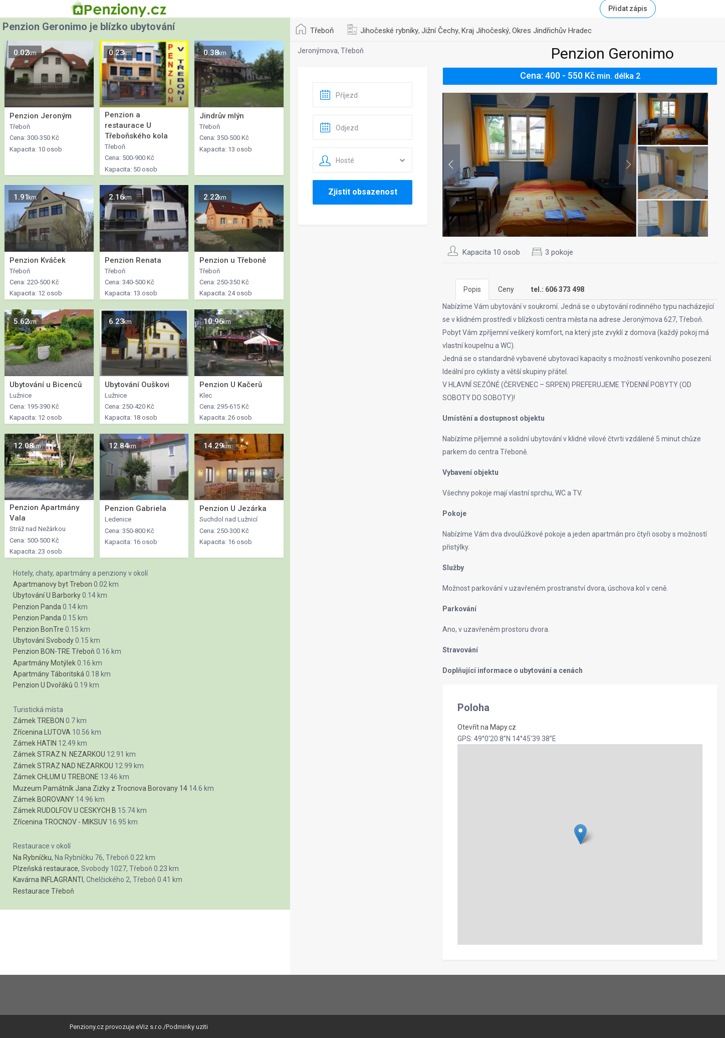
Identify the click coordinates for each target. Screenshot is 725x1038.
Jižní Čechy (439, 30)
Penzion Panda (37, 607)
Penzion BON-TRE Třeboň (54, 651)
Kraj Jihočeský (485, 30)
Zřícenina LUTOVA (42, 732)
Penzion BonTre (38, 629)
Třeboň (322, 30)
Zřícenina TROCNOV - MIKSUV (60, 822)
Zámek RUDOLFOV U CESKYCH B (64, 810)
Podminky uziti (187, 1026)
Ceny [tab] (506, 289)
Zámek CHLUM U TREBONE (56, 777)
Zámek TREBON (38, 721)
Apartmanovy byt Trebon (52, 584)
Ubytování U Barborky (47, 595)
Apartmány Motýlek (44, 663)
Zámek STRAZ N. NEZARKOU (59, 754)
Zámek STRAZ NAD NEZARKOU (63, 766)
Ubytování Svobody (43, 640)
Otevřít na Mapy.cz (486, 727)
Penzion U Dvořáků (43, 685)
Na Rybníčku (32, 857)
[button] (580, 834)
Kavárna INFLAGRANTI (48, 880)
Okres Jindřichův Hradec (552, 30)
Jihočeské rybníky (389, 30)
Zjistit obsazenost (362, 192)
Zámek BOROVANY (43, 799)
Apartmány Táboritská (48, 674)
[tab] (557, 289)
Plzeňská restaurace (45, 868)
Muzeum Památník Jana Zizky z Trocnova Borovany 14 (100, 788)
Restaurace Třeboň (43, 891)
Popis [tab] (472, 289)
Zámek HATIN (35, 743)
